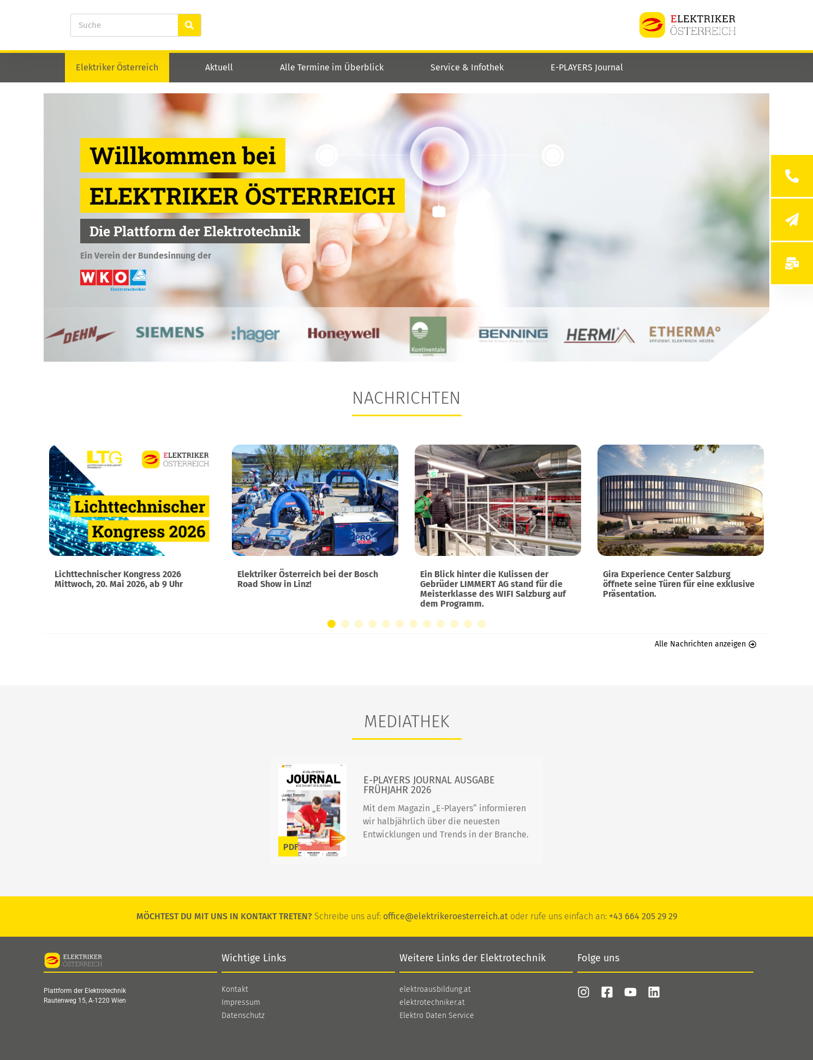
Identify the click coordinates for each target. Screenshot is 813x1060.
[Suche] (189, 25)
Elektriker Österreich (117, 67)
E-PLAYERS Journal (587, 67)
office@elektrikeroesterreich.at (445, 916)
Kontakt (235, 989)
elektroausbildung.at (435, 989)
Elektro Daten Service (436, 1016)
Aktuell (219, 67)
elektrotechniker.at (432, 1003)
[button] (331, 624)
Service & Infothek (467, 67)
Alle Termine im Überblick (332, 67)
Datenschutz (243, 1016)
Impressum (241, 1003)
